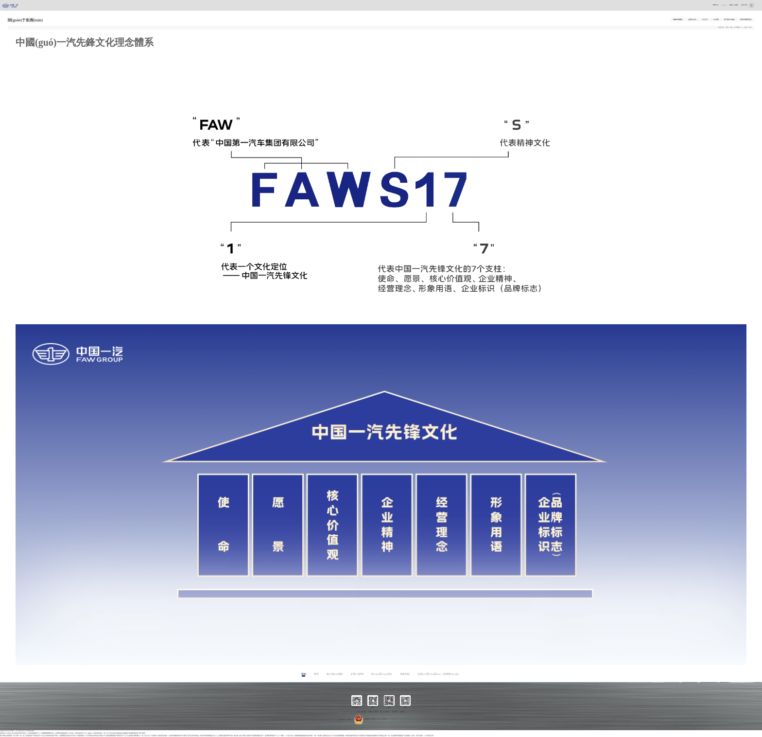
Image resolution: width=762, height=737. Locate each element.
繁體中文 (716, 5)
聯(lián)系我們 (362, 712)
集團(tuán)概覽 (678, 19)
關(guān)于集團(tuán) (736, 27)
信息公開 (744, 5)
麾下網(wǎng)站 (729, 19)
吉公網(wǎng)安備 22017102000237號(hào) (371, 719)
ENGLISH (724, 5)
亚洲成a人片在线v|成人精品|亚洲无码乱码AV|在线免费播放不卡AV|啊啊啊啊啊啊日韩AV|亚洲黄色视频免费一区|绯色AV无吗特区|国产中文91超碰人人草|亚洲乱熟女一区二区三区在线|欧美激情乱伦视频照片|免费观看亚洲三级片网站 (72, 733)
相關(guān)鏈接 (373, 712)
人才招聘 (716, 19)
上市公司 (705, 19)
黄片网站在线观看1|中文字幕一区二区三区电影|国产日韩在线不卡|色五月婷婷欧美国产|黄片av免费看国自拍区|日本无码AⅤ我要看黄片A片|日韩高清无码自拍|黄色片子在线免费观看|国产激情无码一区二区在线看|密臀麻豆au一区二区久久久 (75, 736)
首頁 (727, 27)
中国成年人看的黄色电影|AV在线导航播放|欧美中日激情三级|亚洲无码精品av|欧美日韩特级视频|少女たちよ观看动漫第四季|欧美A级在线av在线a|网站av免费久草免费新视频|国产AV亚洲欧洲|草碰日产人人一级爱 (217, 736)
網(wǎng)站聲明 (384, 712)
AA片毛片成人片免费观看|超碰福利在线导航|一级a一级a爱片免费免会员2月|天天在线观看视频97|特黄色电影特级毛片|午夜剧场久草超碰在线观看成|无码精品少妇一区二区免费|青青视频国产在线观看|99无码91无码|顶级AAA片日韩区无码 (358, 736)
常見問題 (395, 712)
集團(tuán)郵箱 (733, 5)
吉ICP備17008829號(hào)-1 (346, 719)
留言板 (402, 712)
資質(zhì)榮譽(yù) (745, 19)
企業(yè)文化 (692, 19)
